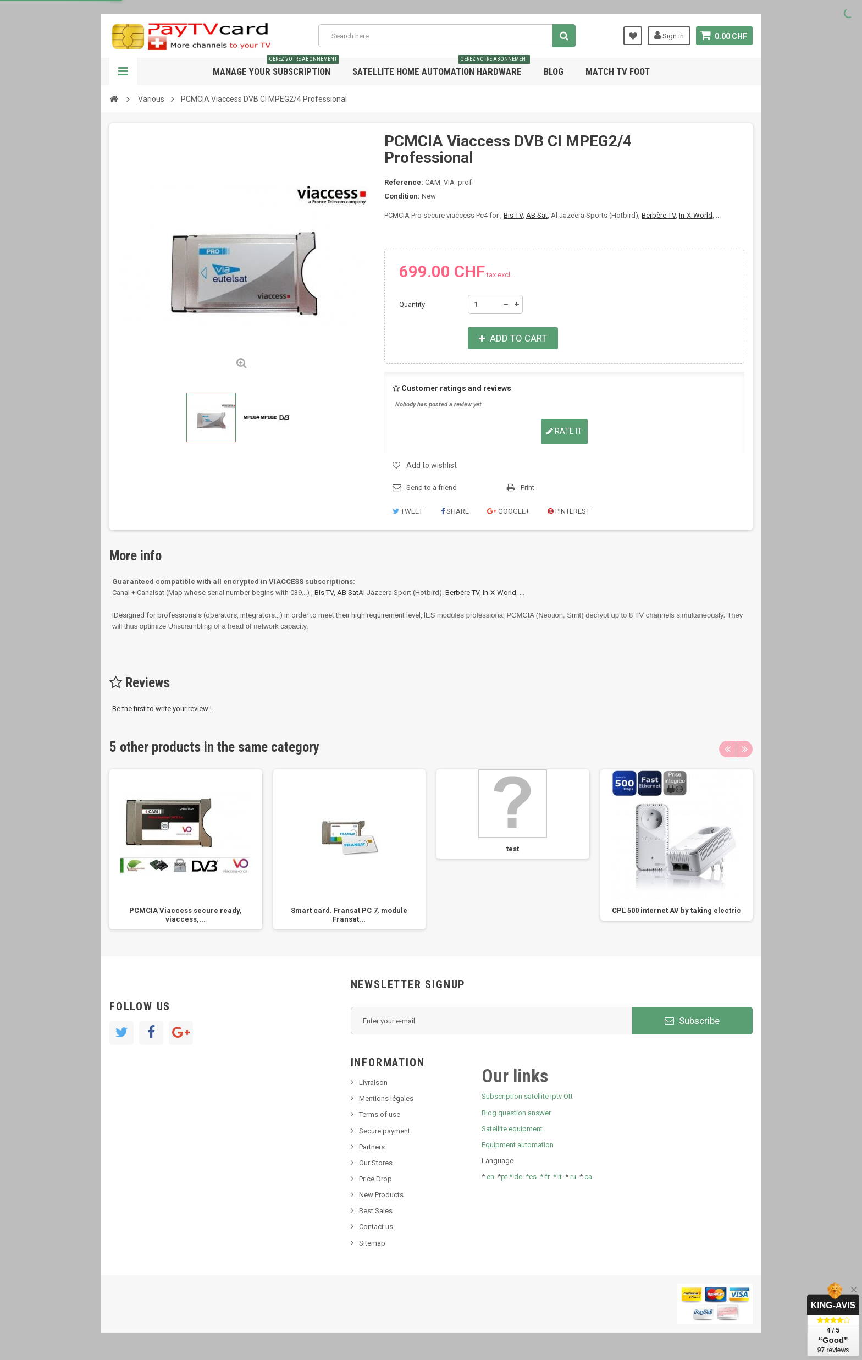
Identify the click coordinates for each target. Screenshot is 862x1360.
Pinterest (569, 511)
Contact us (376, 1227)
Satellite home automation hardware (441, 67)
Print (527, 487)
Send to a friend (431, 487)
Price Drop (375, 1179)
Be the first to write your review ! (162, 708)
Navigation (123, 71)
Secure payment (384, 1131)
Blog (553, 71)
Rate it (564, 431)
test (512, 849)
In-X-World (695, 215)
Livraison (373, 1082)
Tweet (408, 511)
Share (455, 511)
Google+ (508, 511)
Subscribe (692, 1020)
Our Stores (376, 1163)
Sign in (669, 35)
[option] (186, 849)
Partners (372, 1147)
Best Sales (376, 1211)
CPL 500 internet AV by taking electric (676, 910)
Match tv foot (617, 71)
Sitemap (372, 1243)
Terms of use (379, 1114)
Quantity (412, 304)
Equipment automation (518, 1145)
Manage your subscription (276, 67)
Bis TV (513, 215)
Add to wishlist (431, 465)
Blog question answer (516, 1113)
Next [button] (744, 749)
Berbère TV (659, 215)
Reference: (403, 182)
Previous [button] (727, 749)
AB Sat (537, 215)
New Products (381, 1195)
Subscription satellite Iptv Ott (527, 1096)
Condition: (402, 196)
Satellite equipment (512, 1129)
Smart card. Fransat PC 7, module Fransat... (349, 914)
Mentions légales (386, 1098)
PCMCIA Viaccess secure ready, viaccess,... (185, 914)
